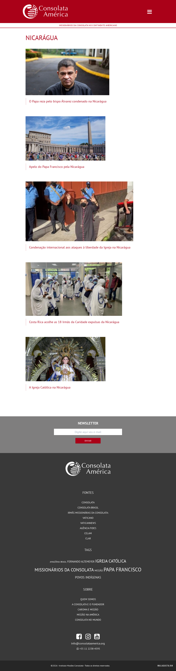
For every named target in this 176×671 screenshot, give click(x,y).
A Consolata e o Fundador (88, 604)
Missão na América (88, 614)
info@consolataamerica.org (88, 643)
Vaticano (88, 517)
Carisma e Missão (88, 609)
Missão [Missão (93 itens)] (99, 570)
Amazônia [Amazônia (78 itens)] (55, 561)
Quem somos (88, 599)
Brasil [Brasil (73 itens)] (63, 562)
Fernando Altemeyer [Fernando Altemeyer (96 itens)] (81, 561)
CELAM (88, 533)
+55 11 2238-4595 (89, 648)
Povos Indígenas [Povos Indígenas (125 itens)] (88, 577)
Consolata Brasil (88, 507)
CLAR (88, 538)
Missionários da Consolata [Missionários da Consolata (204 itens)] (64, 570)
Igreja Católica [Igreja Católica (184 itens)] (110, 561)
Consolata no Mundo (88, 619)
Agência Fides (88, 528)
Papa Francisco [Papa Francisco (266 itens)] (122, 569)
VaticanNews (88, 523)
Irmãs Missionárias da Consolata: (88, 512)
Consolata (88, 502)
